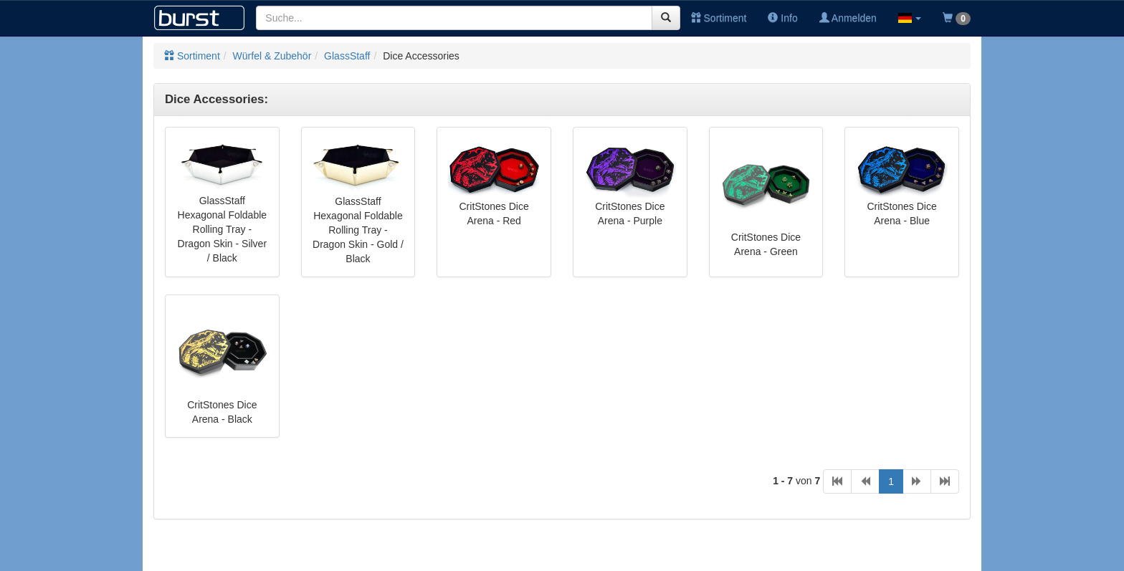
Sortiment (719, 18)
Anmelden (848, 18)
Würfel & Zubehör (272, 56)
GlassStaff (347, 56)
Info (782, 18)
